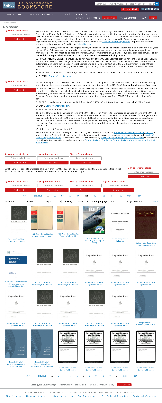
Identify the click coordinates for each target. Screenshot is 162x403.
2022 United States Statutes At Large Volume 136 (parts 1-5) (42, 236)
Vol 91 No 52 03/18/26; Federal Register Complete (42, 283)
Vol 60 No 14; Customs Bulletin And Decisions (68, 369)
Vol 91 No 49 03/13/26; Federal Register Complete (68, 283)
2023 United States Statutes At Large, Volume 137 (68, 235)
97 (55, 195)
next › (129, 195)
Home (5, 22)
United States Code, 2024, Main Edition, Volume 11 (146, 244)
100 (77, 195)
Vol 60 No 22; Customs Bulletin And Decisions (94, 369)
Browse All (14, 14)
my (128, 18)
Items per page (100, 201)
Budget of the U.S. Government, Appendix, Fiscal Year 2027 (16, 364)
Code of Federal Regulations (116, 41)
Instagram (148, 9)
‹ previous (37, 195)
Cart (153, 18)
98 (62, 195)
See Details (124, 385)
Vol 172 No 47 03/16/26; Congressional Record (68, 324)
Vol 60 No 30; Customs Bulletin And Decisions (119, 369)
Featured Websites (144, 396)
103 (103, 195)
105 (120, 195)
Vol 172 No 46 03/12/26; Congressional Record (16, 324)
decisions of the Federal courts (129, 132)
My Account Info (63, 396)
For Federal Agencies (115, 396)
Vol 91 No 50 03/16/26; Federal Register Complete (42, 324)
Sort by (69, 201)
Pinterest (154, 9)
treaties (149, 132)
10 (103, 375)
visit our (130, 9)
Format (29, 201)
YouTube (151, 9)
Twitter (145, 9)
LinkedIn (157, 9)
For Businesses (87, 396)
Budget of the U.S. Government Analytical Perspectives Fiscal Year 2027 (42, 364)
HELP (143, 18)
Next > (155, 201)
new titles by (98, 18)
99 (70, 195)
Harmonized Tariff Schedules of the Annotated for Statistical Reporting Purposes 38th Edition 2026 (16, 284)
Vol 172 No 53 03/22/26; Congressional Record (146, 283)
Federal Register (84, 44)
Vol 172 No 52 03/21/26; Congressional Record (120, 283)
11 (110, 375)
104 (111, 195)
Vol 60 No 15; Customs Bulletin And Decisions (145, 369)
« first (24, 195)
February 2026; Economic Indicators (120, 240)
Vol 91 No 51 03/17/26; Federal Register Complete (94, 324)
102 (94, 195)
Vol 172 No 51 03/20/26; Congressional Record (94, 283)
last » (140, 195)
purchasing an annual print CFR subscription (122, 137)
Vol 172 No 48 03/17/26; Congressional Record (120, 324)
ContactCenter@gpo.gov (60, 76)
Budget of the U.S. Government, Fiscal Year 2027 (146, 324)
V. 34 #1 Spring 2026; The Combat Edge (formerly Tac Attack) (94, 240)
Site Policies (13, 396)
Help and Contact (37, 396)
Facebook (142, 9)
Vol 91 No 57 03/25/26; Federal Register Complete (16, 240)
